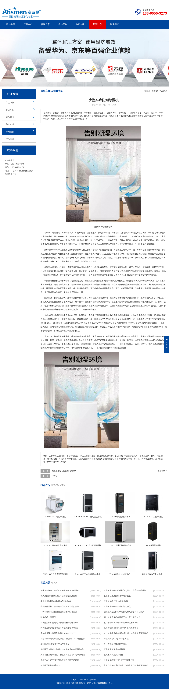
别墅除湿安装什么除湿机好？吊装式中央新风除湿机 (63, 649)
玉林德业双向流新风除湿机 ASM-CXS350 (58, 633)
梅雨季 (82, 315)
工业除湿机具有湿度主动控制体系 (55, 644)
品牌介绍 (80, 24)
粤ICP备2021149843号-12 (103, 683)
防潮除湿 (72, 323)
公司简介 (125, 2)
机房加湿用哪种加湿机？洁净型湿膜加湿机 (59, 596)
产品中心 (28, 24)
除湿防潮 (119, 267)
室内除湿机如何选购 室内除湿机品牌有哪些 (59, 622)
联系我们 (114, 24)
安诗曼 (149, 254)
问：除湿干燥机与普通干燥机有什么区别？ (122, 617)
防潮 (81, 298)
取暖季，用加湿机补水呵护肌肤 (117, 596)
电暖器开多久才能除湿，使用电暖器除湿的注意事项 (126, 665)
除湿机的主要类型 (48, 617)
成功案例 (62, 24)
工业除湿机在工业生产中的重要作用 (119, 660)
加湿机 (86, 261)
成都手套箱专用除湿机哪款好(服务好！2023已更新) (62, 639)
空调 (56, 288)
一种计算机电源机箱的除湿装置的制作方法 (59, 612)
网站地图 (151, 2)
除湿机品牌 (49, 275)
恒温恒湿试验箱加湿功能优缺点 (117, 606)
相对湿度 (162, 315)
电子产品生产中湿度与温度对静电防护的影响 (60, 660)
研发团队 (138, 2)
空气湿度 (73, 298)
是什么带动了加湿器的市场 (115, 644)
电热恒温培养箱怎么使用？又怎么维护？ (121, 628)
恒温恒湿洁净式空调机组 (114, 649)
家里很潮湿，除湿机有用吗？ (64, 471)
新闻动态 (97, 24)
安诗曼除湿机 (65, 275)
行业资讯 (163, 91)
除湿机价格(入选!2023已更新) (116, 639)
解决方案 (45, 24)
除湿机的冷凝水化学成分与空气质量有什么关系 (124, 612)
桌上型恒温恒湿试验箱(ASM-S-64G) (56, 601)
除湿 (71, 244)
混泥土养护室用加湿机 (113, 655)
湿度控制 (154, 257)
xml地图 (163, 2)
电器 (108, 271)
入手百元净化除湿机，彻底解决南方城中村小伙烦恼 (63, 655)
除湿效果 (122, 348)
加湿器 (47, 254)
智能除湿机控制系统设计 (51, 665)
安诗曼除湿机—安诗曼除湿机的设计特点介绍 (60, 606)
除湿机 (147, 240)
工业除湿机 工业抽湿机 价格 (116, 601)
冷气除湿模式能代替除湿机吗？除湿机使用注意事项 (126, 633)
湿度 (50, 244)
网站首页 (10, 24)
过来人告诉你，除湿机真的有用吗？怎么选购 (60, 590)
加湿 (160, 254)
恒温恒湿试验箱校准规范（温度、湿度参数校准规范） (126, 590)
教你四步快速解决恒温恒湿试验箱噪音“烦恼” (59, 628)
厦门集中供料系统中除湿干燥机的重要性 (121, 622)
